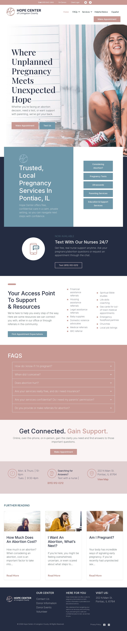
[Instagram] (108, 625)
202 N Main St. (104, 597)
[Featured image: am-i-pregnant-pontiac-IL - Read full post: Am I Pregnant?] (105, 521)
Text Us (47, 125)
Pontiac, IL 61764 (105, 601)
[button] (75, 12)
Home (66, 12)
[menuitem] (84, 2)
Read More (13, 575)
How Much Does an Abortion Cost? (22, 539)
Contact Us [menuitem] (42, 598)
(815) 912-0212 (55, 483)
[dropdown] (75, 12)
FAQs (75, 12)
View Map (102, 479)
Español (115, 12)
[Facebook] (104, 625)
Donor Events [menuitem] (43, 607)
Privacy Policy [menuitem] (95, 624)
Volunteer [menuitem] (41, 611)
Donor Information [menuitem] (46, 603)
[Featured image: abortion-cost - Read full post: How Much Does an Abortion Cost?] (22, 521)
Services (86, 12)
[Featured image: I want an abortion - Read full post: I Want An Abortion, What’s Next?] (63, 521)
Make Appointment (107, 19)
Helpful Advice (101, 12)
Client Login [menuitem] (75, 2)
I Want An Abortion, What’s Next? (61, 541)
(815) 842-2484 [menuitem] (46, 2)
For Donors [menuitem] (62, 2)
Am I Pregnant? (101, 537)
